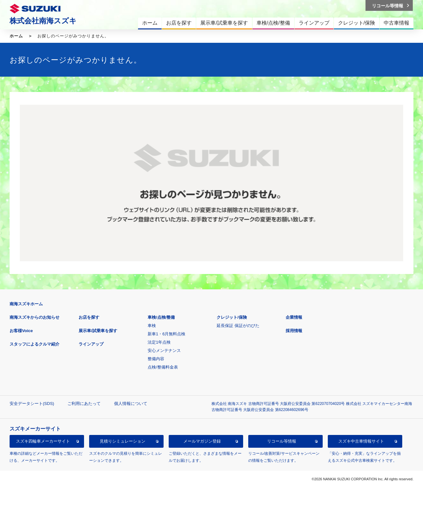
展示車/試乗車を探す (98, 330)
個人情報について (130, 403)
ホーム (16, 36)
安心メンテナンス (164, 350)
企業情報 (294, 317)
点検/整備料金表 (163, 367)
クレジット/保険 (232, 317)
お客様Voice (21, 330)
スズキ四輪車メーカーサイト (43, 441)
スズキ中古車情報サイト (361, 441)
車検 (152, 325)
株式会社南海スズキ (43, 21)
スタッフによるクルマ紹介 (34, 344)
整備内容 (156, 358)
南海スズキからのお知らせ (34, 317)
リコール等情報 (281, 441)
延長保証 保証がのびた (238, 325)
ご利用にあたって (84, 403)
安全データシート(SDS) (32, 403)
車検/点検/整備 (161, 317)
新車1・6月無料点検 (166, 333)
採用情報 (294, 330)
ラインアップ (91, 344)
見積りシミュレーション (122, 441)
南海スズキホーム (26, 303)
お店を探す (89, 317)
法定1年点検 (159, 342)
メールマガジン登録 (202, 441)
